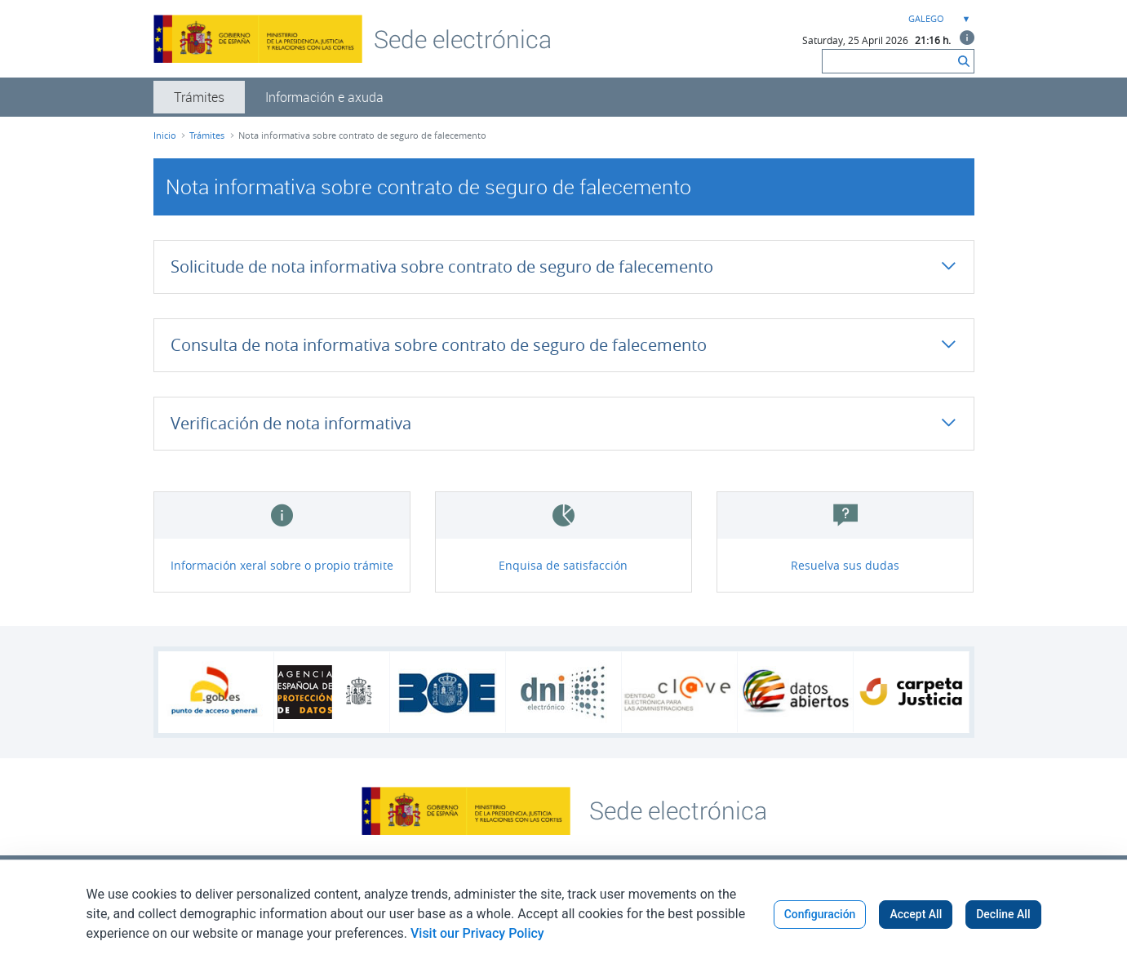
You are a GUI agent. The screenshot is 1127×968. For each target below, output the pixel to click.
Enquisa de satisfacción (563, 565)
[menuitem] (199, 97)
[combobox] (937, 19)
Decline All (1003, 914)
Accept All (916, 914)
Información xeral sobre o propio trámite (282, 565)
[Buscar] (888, 61)
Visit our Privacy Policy (477, 933)
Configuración (820, 914)
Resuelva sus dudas (845, 565)
